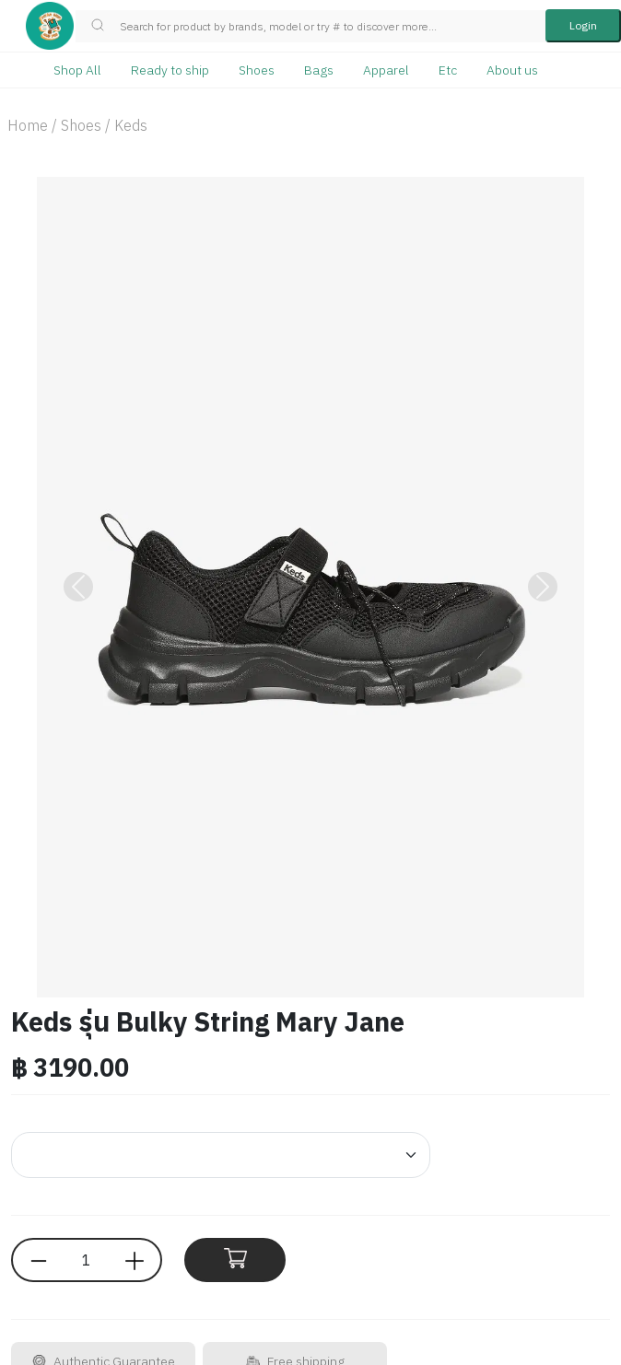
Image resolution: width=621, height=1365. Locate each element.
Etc (448, 70)
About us (512, 70)
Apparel (386, 70)
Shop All (77, 70)
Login (583, 25)
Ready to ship (170, 70)
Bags (319, 70)
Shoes (257, 70)
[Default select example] (220, 1155)
